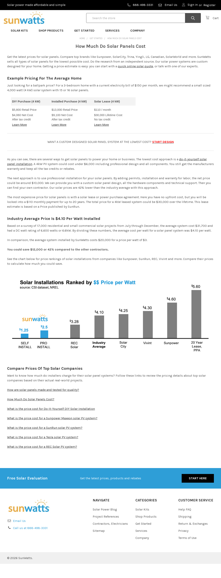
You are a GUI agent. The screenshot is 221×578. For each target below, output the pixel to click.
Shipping (185, 531)
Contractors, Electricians (110, 538)
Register (209, 5)
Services (114, 45)
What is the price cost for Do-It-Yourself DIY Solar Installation (51, 423)
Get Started (86, 45)
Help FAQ (184, 523)
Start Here (198, 492)
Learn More (19, 139)
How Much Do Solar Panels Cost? (30, 413)
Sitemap (99, 545)
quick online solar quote (135, 80)
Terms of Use (187, 552)
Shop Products (53, 45)
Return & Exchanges (193, 538)
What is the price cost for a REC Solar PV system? (42, 461)
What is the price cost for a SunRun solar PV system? (44, 442)
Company (139, 45)
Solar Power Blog (105, 523)
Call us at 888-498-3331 (30, 542)
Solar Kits (21, 45)
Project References (106, 531)
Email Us (167, 5)
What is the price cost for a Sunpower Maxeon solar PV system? (52, 432)
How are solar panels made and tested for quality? (43, 404)
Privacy (183, 545)
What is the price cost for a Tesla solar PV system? (42, 451)
